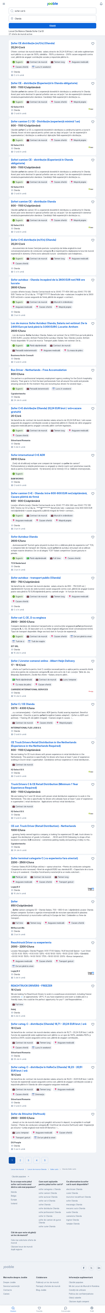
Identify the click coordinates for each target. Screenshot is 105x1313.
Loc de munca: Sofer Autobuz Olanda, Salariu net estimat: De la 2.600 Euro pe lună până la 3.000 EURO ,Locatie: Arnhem (49, 325)
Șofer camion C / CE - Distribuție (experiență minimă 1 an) (45, 121)
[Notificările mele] (101, 4)
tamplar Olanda (73, 1224)
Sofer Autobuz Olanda (24, 536)
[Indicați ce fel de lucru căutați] (52, 11)
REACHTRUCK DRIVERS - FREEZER (31, 985)
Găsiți (52, 25)
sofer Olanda (72, 1201)
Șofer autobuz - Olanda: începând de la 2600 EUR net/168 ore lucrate (48, 281)
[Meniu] (4, 4)
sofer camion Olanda (48, 1193)
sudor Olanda (72, 1212)
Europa (14, 1199)
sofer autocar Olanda (48, 1197)
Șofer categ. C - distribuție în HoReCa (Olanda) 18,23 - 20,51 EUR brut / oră (46, 1069)
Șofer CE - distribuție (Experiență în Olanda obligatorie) (44, 83)
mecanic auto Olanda (75, 1208)
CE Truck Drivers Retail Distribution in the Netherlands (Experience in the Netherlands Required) (43, 744)
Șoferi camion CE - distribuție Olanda (33, 201)
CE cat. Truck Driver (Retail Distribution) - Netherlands (43, 826)
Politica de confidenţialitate (81, 1294)
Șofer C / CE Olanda (23, 704)
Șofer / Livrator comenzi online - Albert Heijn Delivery (43, 660)
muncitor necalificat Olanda (78, 1197)
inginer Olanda (72, 1220)
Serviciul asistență (11, 1286)
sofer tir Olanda (45, 1216)
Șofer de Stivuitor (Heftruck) (28, 1113)
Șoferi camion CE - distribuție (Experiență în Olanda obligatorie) (42, 161)
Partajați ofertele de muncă (48, 1286)
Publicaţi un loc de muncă (47, 1282)
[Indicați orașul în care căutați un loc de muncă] (52, 18)
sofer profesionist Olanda (50, 1212)
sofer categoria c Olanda (50, 1189)
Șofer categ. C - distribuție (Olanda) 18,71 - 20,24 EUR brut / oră (48, 1024)
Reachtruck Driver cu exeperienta (31, 942)
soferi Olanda (44, 1204)
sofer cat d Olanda (47, 1201)
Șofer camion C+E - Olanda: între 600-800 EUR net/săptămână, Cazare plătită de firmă (49, 495)
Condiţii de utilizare (77, 1290)
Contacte (7, 1290)
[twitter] (91, 1268)
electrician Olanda (74, 1189)
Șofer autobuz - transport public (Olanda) (36, 577)
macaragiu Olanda (74, 1204)
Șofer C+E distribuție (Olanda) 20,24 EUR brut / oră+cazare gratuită (46, 410)
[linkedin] (99, 1268)
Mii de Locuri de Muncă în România (84, 1286)
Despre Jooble (9, 1282)
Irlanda (14, 1192)
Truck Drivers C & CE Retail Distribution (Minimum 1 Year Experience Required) (44, 786)
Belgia (13, 1196)
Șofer (14, 901)
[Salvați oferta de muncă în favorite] (93, 43)
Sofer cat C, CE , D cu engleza (28, 617)
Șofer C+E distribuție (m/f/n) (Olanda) (33, 239)
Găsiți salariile (75, 1297)
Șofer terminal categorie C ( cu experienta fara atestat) (44, 858)
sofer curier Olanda (47, 1226)
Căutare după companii (79, 1301)
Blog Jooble (41, 1290)
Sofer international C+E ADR (28, 455)
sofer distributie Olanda (49, 1208)
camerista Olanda (74, 1216)
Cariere (6, 1294)
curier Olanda (72, 1193)
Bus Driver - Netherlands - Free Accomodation (39, 370)
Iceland (14, 1203)
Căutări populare (21, 1176)
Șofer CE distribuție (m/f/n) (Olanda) (33, 43)
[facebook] (83, 1268)
